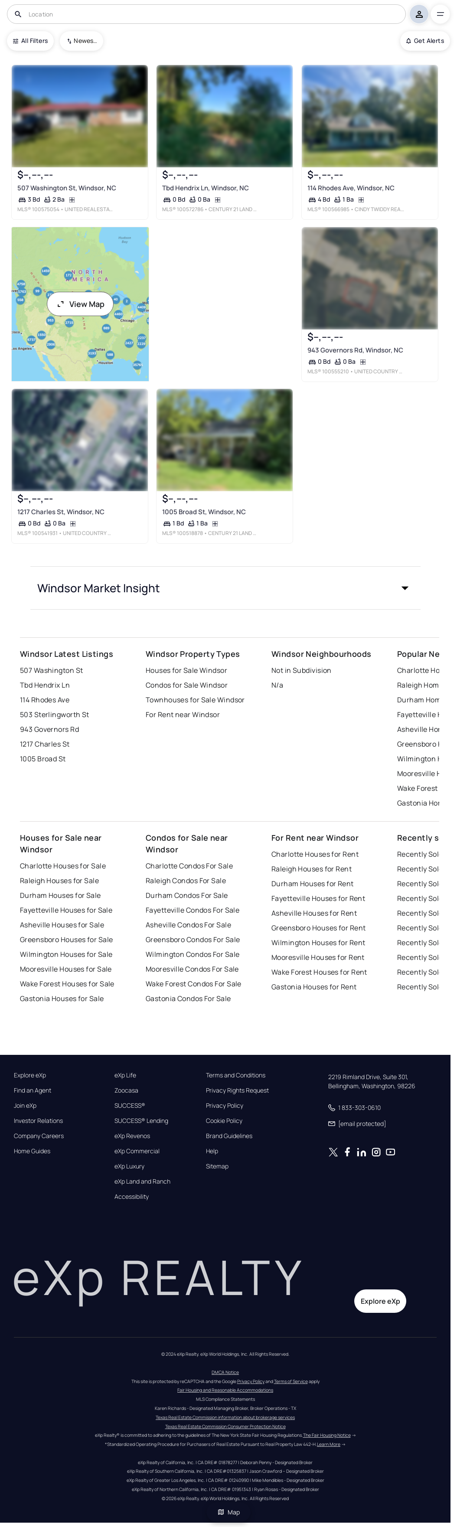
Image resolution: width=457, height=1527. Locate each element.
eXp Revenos (132, 1136)
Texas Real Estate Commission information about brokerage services (225, 1417)
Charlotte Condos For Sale (189, 866)
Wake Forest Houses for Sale (67, 984)
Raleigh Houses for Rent (311, 869)
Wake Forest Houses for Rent (319, 972)
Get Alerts (425, 40)
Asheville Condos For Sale (188, 925)
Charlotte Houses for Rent (315, 854)
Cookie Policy (224, 1121)
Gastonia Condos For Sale (188, 998)
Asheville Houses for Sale (62, 925)
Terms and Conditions (235, 1075)
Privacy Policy (224, 1106)
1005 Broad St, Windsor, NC (204, 511)
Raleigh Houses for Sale (59, 880)
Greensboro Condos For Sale (193, 939)
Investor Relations (38, 1121)
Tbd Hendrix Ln (45, 685)
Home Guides (32, 1151)
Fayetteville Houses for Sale (66, 910)
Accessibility (131, 1197)
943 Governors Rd (49, 729)
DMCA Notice (225, 1372)
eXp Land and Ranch (142, 1181)
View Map (80, 304)
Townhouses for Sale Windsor (195, 700)
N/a (277, 685)
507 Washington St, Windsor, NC (66, 188)
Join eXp (25, 1106)
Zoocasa (126, 1090)
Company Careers (39, 1136)
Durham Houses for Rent (312, 883)
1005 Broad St (43, 759)
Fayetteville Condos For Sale (192, 910)
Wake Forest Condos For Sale (194, 984)
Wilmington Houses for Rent (318, 942)
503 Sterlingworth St (54, 714)
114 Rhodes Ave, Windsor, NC (350, 188)
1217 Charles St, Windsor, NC (60, 511)
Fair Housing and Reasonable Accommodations (225, 1390)
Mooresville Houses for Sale (66, 969)
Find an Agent (32, 1090)
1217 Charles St (45, 744)
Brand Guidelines (229, 1136)
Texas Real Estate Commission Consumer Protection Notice (225, 1426)
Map (228, 1512)
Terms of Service (291, 1381)
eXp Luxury (129, 1166)
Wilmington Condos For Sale (192, 954)
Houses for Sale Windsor (186, 670)
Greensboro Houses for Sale (66, 939)
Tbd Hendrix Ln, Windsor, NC (205, 188)
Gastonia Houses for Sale (62, 998)
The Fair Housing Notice (327, 1435)
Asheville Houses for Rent (314, 913)
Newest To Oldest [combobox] (85, 40)
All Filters (30, 40)
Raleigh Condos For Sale (186, 880)
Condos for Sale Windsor (187, 685)
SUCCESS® (129, 1106)
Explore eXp (30, 1075)
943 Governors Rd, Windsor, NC (355, 350)
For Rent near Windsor (183, 714)
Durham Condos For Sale (187, 895)
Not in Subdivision (301, 670)
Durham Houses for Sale (60, 895)
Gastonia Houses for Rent (314, 987)
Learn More (328, 1444)
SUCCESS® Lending (141, 1121)
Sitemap (217, 1166)
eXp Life (125, 1075)
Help (212, 1151)
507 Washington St (51, 670)
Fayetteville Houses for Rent (318, 898)
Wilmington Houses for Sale (66, 954)
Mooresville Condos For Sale (192, 969)
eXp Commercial (137, 1151)
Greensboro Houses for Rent (318, 928)
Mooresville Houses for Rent (318, 957)
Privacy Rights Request (237, 1090)
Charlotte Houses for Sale (63, 866)
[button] (225, 588)
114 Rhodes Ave (44, 700)
